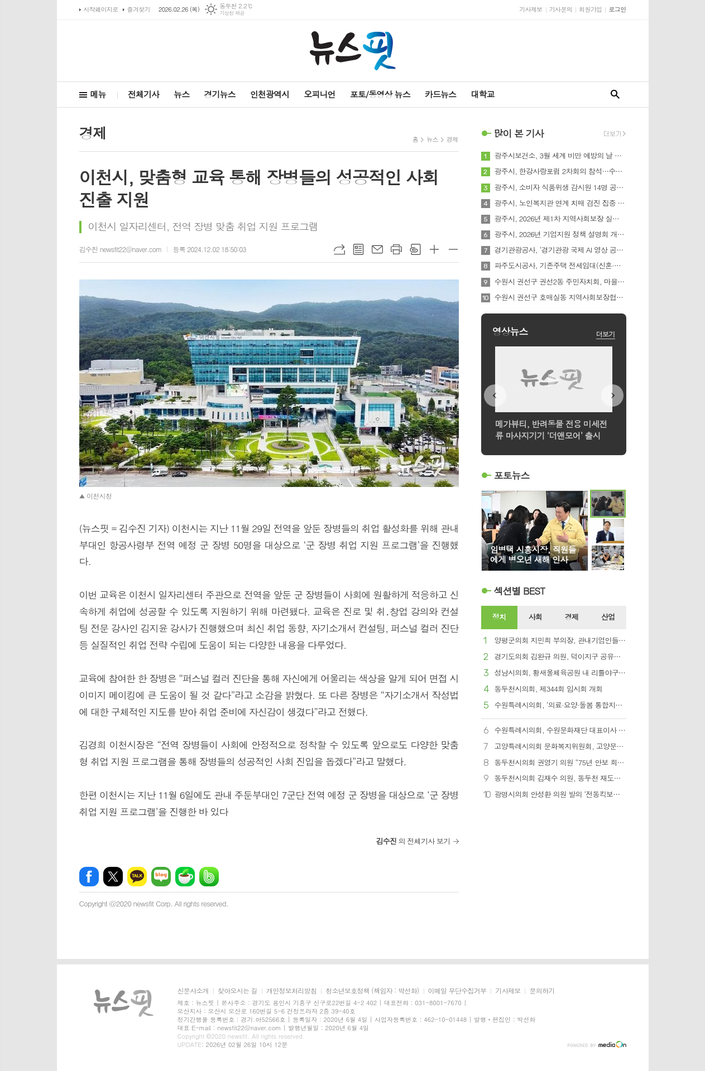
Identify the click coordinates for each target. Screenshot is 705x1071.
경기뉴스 (219, 94)
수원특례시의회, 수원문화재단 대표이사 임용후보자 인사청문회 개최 (560, 730)
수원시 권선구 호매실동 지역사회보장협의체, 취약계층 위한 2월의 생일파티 (560, 297)
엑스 (113, 876)
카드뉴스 (440, 94)
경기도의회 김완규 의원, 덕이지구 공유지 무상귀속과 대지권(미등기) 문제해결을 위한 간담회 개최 (560, 657)
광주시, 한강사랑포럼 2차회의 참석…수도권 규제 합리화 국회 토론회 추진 (560, 171)
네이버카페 (185, 876)
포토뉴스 (512, 475)
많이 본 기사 (519, 133)
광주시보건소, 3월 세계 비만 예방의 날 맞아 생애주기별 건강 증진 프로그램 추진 (560, 156)
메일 (377, 249)
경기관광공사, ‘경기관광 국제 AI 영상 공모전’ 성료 (560, 250)
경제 (452, 139)
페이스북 (89, 876)
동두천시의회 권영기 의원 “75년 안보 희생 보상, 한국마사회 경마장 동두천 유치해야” (560, 763)
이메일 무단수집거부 (457, 991)
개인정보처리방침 (291, 991)
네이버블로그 (161, 876)
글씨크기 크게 (434, 249)
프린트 (396, 249)
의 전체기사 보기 (413, 841)
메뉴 (98, 94)
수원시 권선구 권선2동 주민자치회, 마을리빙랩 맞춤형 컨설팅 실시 (560, 282)
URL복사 (339, 249)
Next (612, 395)
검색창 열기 (615, 94)
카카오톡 (137, 876)
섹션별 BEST (519, 590)
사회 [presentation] (535, 616)
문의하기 (541, 991)
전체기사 (143, 94)
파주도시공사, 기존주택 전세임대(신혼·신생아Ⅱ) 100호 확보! (560, 265)
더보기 (605, 334)
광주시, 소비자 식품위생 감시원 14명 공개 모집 (560, 187)
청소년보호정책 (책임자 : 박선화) (372, 991)
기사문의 (560, 9)
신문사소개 (193, 991)
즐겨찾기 (138, 9)
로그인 (617, 9)
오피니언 (319, 94)
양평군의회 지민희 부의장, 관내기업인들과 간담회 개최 (560, 640)
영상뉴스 (510, 331)
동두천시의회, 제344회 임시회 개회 (549, 689)
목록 (358, 249)
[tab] (499, 617)
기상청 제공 (231, 13)
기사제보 (530, 9)
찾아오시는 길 (237, 991)
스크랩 (415, 249)
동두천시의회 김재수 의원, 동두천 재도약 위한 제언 (560, 778)
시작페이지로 (101, 9)
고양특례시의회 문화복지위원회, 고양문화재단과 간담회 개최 (560, 746)
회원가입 (590, 9)
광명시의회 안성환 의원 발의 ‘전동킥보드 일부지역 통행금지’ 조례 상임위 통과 (560, 794)
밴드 (209, 876)
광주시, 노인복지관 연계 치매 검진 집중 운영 (560, 203)
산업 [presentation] (608, 616)
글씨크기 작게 (453, 249)
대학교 (482, 94)
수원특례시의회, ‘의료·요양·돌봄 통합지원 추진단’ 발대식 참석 (560, 705)
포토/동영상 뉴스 (380, 94)
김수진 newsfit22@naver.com (120, 249)
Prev (495, 395)
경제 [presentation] (571, 616)
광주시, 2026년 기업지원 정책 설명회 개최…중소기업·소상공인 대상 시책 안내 (560, 234)
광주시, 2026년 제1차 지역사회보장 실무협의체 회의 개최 (560, 219)
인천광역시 (270, 94)
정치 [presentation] (499, 616)
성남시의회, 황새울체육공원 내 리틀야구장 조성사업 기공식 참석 (560, 673)
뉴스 (181, 94)
